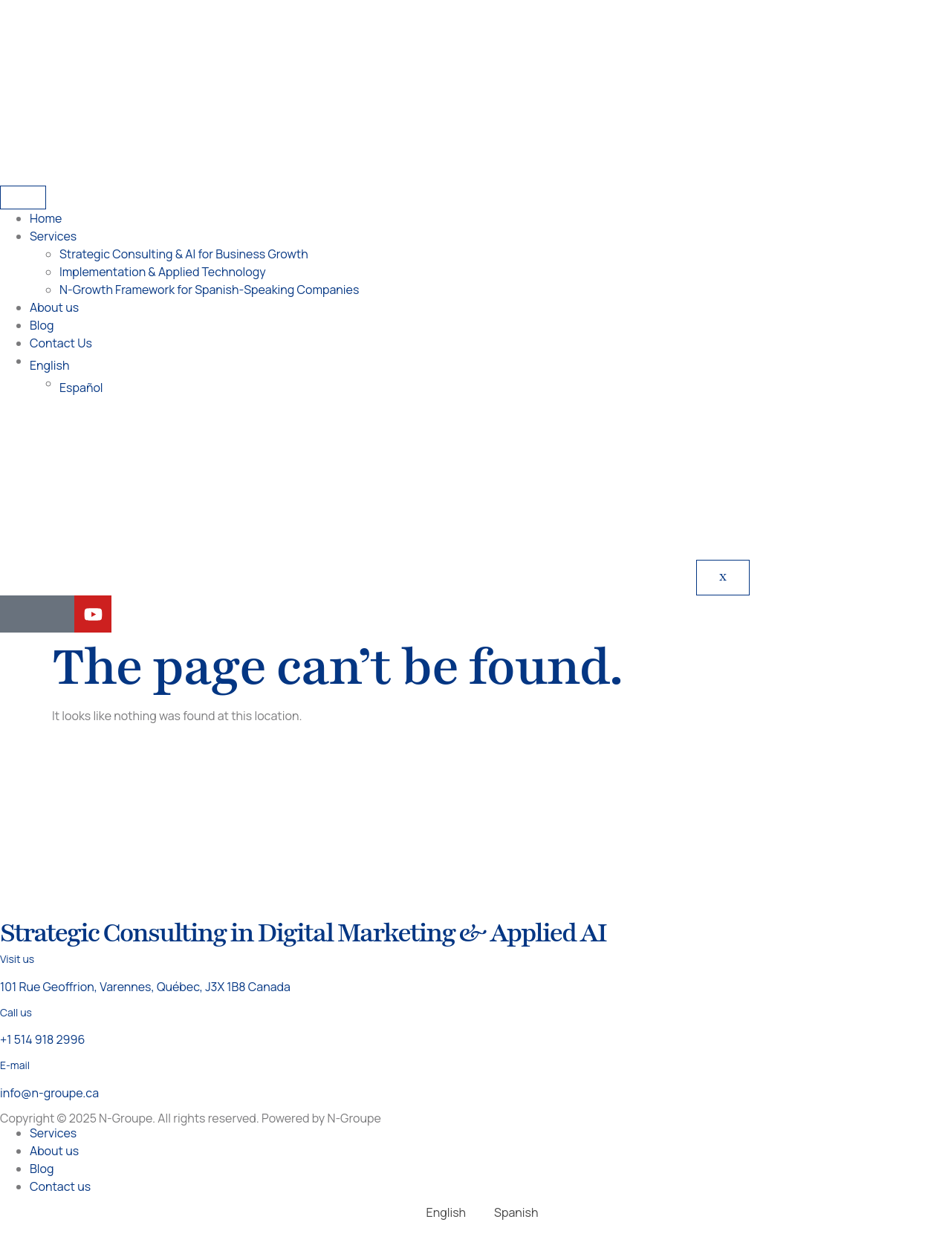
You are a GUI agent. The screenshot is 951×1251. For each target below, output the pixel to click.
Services (53, 236)
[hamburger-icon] (23, 197)
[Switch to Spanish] (509, 1212)
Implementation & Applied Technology (162, 272)
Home (46, 218)
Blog (41, 325)
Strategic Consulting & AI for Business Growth (183, 254)
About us (54, 307)
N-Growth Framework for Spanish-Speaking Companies (209, 289)
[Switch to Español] (505, 387)
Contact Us (61, 343)
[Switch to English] (439, 1212)
